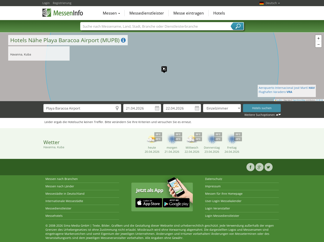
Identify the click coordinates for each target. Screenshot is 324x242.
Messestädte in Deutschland (65, 194)
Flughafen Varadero (275, 92)
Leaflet (278, 100)
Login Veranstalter (217, 208)
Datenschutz (213, 179)
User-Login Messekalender (223, 201)
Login (46, 3)
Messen (111, 13)
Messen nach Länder (59, 186)
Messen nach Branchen (61, 179)
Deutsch (273, 3)
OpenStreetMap (299, 100)
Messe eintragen (188, 13)
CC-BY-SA (319, 100)
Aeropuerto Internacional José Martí (287, 88)
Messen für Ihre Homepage (224, 194)
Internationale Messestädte (64, 201)
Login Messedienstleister (222, 216)
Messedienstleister (146, 13)
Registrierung (62, 3)
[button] (162, 67)
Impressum (213, 186)
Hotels (219, 13)
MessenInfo (62, 13)
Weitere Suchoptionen (259, 115)
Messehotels (54, 216)
